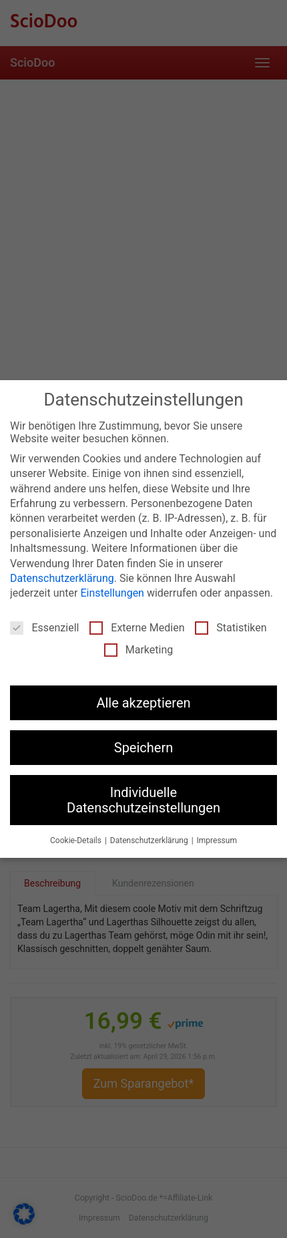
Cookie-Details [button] (76, 840)
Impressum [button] (217, 840)
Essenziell (44, 627)
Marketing (138, 649)
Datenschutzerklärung (62, 578)
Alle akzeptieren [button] (143, 703)
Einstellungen (112, 593)
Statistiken (230, 627)
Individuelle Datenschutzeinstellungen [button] (143, 799)
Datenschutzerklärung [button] (150, 840)
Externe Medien (136, 627)
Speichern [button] (144, 748)
